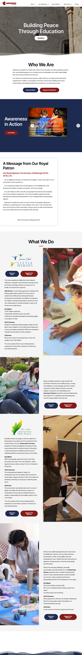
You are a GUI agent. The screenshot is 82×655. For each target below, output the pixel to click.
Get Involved (64, 3)
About (29, 3)
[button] (29, 3)
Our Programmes (39, 3)
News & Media (52, 3)
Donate (75, 3)
